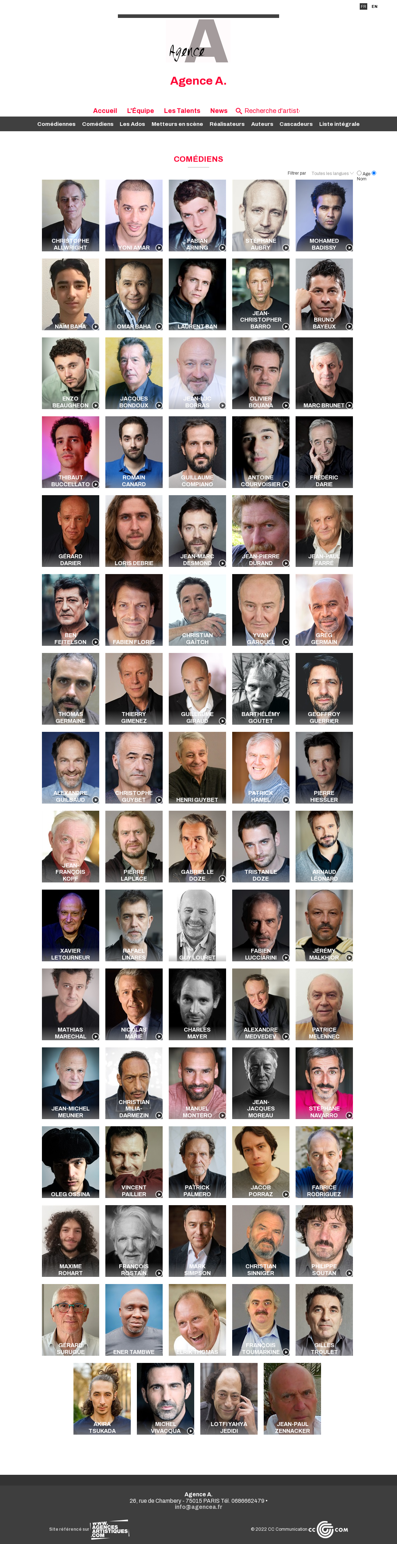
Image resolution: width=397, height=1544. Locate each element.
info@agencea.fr (199, 1507)
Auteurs (262, 124)
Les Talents (182, 110)
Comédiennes (56, 124)
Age (364, 173)
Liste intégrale (339, 124)
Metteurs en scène (177, 124)
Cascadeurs (296, 124)
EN (374, 6)
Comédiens (98, 124)
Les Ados (132, 124)
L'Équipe (140, 110)
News (219, 110)
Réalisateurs (227, 124)
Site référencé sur (89, 1529)
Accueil (105, 110)
